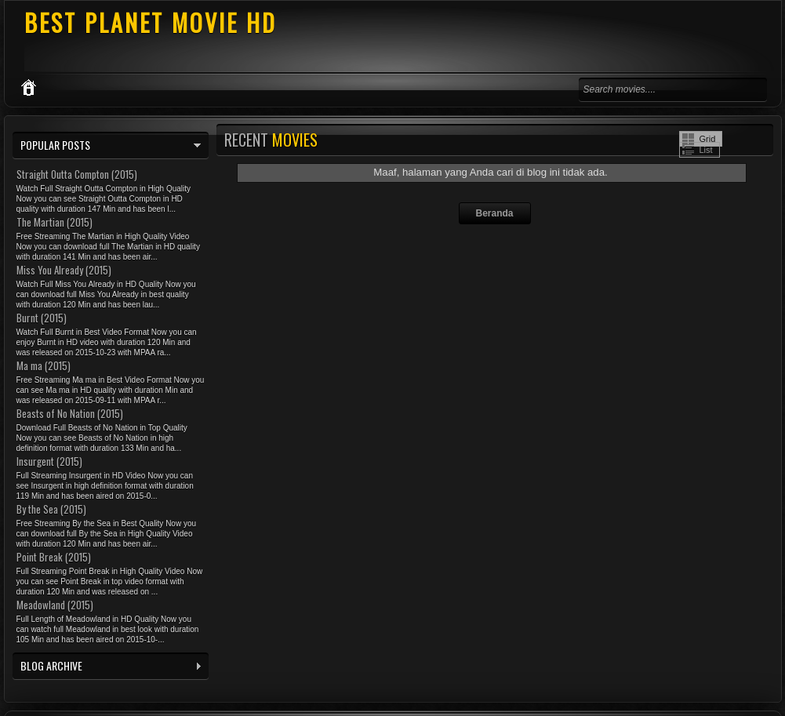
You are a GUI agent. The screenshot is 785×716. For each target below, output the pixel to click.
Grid (708, 139)
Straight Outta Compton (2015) (76, 174)
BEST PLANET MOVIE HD (150, 22)
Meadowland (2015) (54, 604)
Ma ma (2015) (43, 365)
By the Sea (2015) (51, 509)
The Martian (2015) (54, 222)
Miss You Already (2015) (63, 270)
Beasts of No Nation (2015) (69, 413)
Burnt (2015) (41, 317)
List (706, 149)
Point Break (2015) (53, 557)
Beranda (494, 213)
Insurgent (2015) (49, 461)
